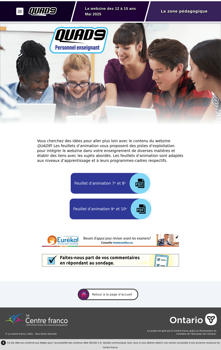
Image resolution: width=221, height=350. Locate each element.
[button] (19, 11)
